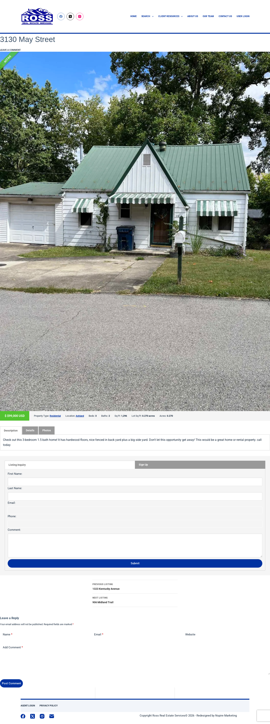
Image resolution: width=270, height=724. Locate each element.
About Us (192, 16)
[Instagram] (79, 16)
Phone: (12, 516)
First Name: (15, 473)
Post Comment (11, 683)
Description (11, 430)
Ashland (80, 415)
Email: (12, 502)
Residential (56, 415)
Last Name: (15, 488)
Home (133, 16)
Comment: (14, 529)
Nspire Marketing (226, 715)
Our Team (208, 16)
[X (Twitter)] (70, 16)
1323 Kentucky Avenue (135, 586)
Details (30, 430)
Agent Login (28, 705)
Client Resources (171, 16)
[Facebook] (61, 16)
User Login (243, 16)
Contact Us (225, 16)
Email (98, 634)
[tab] (11, 430)
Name (7, 634)
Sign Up (143, 464)
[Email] (51, 716)
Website (190, 634)
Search (148, 16)
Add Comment (13, 647)
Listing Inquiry (17, 464)
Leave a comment (10, 50)
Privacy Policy (49, 705)
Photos (46, 430)
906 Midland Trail (135, 599)
